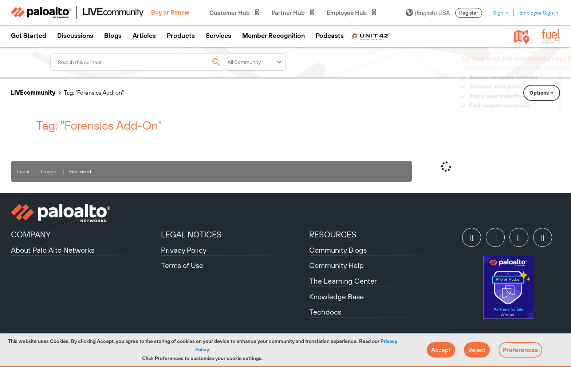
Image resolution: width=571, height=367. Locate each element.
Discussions (75, 35)
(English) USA (428, 12)
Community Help (336, 265)
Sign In (500, 13)
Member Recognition (273, 35)
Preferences (520, 350)
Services (218, 35)
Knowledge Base (336, 296)
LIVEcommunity (33, 92)
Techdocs (325, 312)
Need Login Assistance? (527, 113)
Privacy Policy (183, 250)
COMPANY (31, 234)
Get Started (28, 35)
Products (181, 35)
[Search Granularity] (255, 62)
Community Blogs (338, 250)
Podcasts (330, 35)
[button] (441, 350)
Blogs (113, 35)
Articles (144, 35)
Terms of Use (182, 265)
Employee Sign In (538, 13)
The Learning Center (343, 281)
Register (468, 13)
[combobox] (137, 62)
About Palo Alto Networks (52, 250)
